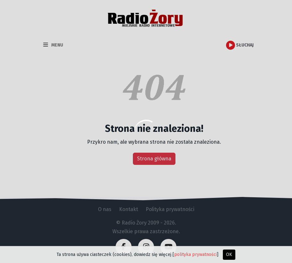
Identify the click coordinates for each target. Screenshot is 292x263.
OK (229, 254)
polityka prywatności (195, 254)
